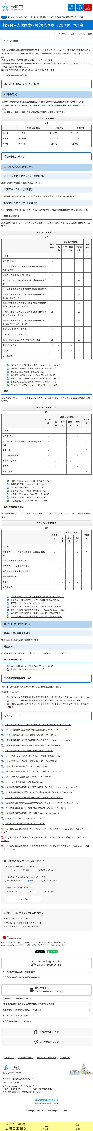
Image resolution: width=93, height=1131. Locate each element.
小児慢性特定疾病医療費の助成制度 (18, 998)
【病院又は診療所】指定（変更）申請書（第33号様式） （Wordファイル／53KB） (38, 725)
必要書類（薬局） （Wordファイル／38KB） (28, 484)
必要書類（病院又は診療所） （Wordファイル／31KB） (33, 382)
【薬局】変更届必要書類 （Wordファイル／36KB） (26, 766)
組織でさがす (23, 17)
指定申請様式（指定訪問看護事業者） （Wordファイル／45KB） (37, 597)
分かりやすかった (13, 881)
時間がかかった (51, 891)
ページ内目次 (12, 41)
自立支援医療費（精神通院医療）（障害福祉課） (21, 977)
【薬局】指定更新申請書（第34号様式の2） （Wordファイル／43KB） (33, 771)
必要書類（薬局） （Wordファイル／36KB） (28, 491)
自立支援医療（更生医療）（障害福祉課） (19, 972)
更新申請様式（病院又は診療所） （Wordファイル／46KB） (35, 378)
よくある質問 (65, 1058)
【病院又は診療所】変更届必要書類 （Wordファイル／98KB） (31, 735)
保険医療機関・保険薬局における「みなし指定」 (22, 1010)
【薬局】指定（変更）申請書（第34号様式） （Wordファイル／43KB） (33, 756)
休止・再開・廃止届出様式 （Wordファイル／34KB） (32, 666)
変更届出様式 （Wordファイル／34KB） (27, 372)
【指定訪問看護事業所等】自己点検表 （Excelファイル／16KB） (32, 813)
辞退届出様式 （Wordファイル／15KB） (27, 669)
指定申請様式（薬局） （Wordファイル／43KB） (30, 481)
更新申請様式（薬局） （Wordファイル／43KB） (30, 494)
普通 (27, 870)
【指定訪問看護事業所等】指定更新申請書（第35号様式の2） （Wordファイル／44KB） (41, 803)
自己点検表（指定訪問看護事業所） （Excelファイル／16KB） (36, 616)
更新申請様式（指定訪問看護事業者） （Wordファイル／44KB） (37, 610)
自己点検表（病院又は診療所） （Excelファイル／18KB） (35, 385)
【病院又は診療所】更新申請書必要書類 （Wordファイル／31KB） (33, 745)
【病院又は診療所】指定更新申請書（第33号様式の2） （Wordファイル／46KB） (38, 740)
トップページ (12, 17)
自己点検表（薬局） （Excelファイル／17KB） (30, 501)
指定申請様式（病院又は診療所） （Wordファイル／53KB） (35, 365)
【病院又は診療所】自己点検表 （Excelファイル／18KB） (29, 751)
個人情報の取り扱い (25, 1058)
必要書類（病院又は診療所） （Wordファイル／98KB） (33, 368)
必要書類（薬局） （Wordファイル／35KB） (28, 497)
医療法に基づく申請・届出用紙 (15, 1016)
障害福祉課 (41, 17)
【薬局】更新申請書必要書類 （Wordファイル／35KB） (28, 777)
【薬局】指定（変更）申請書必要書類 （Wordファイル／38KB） (31, 761)
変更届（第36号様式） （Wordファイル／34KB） (25, 818)
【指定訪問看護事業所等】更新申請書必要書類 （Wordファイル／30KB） (36, 808)
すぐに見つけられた (14, 891)
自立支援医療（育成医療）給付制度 (17, 1021)
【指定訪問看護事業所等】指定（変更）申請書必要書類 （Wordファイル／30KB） (39, 792)
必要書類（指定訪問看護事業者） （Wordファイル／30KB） (35, 600)
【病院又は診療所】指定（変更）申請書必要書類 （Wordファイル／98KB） (36, 730)
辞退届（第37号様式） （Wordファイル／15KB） (25, 824)
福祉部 (7, 918)
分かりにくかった (50, 881)
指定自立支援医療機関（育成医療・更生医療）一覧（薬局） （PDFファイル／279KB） (46, 700)
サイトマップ (9, 1058)
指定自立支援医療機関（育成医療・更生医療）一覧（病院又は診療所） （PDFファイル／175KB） (51, 697)
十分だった (11, 870)
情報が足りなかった (46, 870)
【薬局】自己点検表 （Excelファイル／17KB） (24, 782)
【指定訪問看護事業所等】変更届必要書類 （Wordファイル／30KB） (34, 798)
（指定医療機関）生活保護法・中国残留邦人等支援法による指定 (28, 1004)
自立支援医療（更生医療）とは (14, 75)
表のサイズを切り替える (46, 118)
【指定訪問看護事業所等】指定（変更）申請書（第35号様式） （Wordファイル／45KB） (41, 787)
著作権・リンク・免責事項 (46, 1058)
